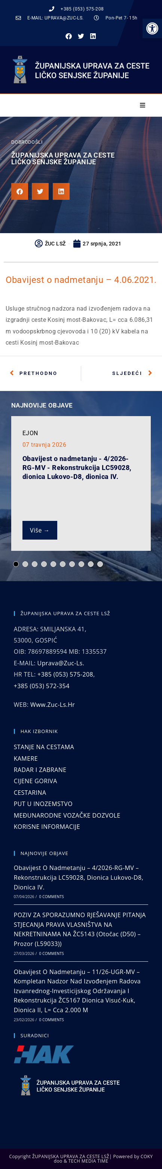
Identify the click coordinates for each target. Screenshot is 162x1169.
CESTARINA (30, 792)
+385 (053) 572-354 (42, 686)
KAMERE (26, 758)
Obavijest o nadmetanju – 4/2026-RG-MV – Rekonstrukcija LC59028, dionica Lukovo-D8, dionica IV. (79, 877)
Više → (40, 530)
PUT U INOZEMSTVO (43, 804)
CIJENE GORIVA (35, 781)
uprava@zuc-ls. (61, 663)
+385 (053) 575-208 (65, 674)
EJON (30, 433)
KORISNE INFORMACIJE (47, 826)
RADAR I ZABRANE (40, 770)
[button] (152, 28)
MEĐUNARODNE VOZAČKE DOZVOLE (67, 815)
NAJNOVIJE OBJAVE (42, 405)
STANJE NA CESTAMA (44, 747)
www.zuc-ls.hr (52, 705)
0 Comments (51, 896)
